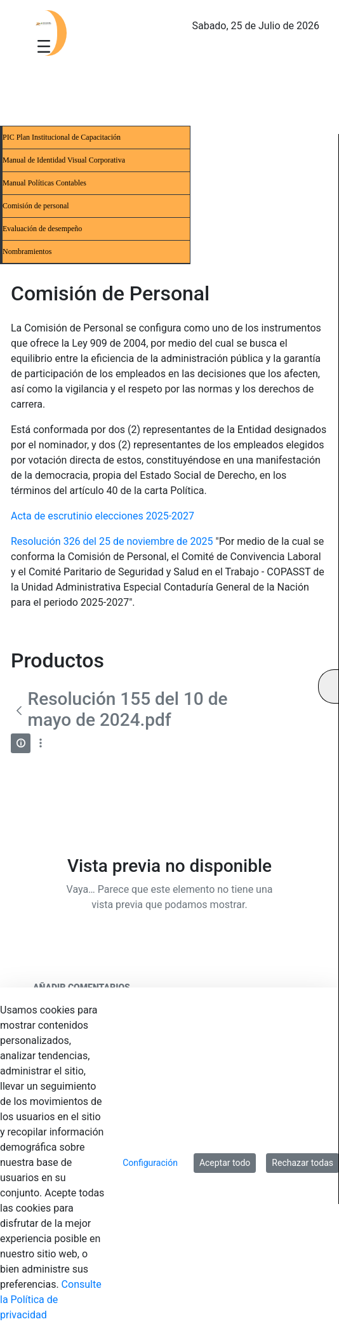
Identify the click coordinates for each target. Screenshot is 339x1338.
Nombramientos (27, 251)
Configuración (150, 1163)
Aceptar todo (224, 1163)
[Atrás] (19, 711)
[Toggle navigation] (43, 46)
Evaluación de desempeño (42, 228)
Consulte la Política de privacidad (51, 1299)
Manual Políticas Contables (44, 182)
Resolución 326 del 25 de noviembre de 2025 (112, 541)
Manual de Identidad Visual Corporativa (64, 160)
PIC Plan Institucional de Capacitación (62, 137)
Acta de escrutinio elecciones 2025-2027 (102, 516)
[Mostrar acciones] (40, 743)
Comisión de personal (36, 205)
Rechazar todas (302, 1163)
